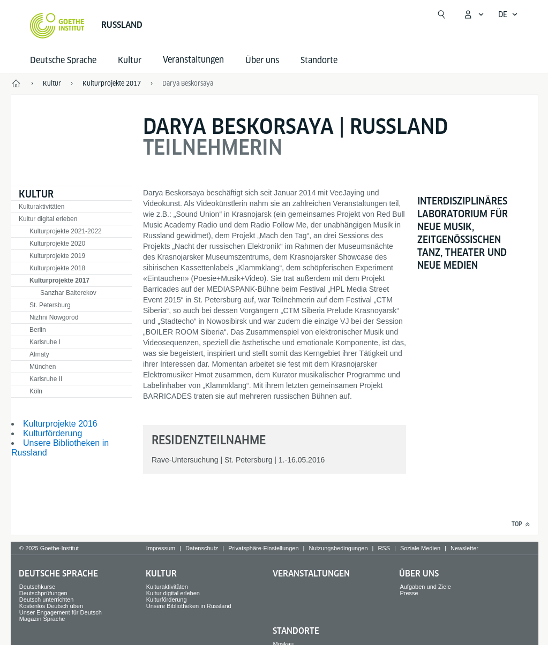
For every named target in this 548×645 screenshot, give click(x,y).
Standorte (319, 60)
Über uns (262, 60)
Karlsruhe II (45, 379)
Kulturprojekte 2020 (57, 243)
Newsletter (464, 548)
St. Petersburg (50, 305)
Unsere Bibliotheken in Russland (188, 606)
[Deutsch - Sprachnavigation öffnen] (508, 14)
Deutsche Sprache (63, 60)
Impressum (160, 548)
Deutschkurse (37, 586)
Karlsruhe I (45, 342)
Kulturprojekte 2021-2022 (65, 231)
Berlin (37, 329)
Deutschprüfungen (43, 593)
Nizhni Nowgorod (53, 317)
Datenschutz (201, 548)
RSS (384, 548)
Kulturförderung (52, 433)
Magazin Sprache (42, 619)
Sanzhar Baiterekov (68, 293)
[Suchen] (441, 14)
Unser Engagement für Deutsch (60, 612)
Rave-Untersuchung (185, 460)
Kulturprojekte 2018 (57, 268)
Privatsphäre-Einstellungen (263, 548)
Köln (35, 391)
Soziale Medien (420, 548)
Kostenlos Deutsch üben (51, 606)
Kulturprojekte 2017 (59, 280)
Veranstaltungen (311, 573)
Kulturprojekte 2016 (60, 423)
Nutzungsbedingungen (338, 548)
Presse (409, 593)
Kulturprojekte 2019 (57, 256)
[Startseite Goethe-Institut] (57, 26)
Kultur (129, 60)
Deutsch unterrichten (46, 599)
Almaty (39, 354)
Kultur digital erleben (48, 219)
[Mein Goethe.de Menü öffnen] (473, 14)
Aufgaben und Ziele (425, 586)
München (42, 366)
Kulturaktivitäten (41, 206)
